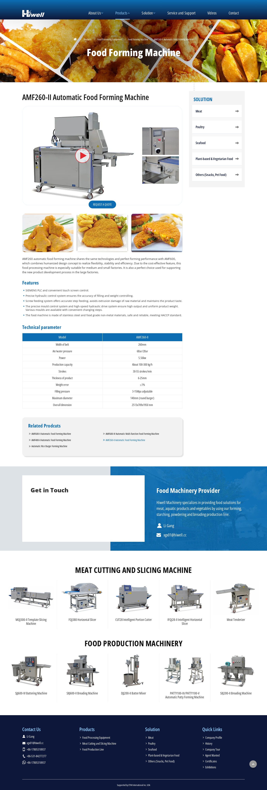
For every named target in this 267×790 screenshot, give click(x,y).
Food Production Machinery (133, 643)
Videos (212, 13)
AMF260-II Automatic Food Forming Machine (125, 440)
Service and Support (181, 13)
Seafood (201, 143)
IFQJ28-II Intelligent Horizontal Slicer (184, 621)
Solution (203, 99)
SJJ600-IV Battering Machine (31, 693)
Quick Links (212, 729)
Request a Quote (102, 204)
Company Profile (213, 738)
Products (87, 39)
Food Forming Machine (138, 39)
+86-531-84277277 (36, 756)
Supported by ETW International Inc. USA (133, 785)
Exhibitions (210, 767)
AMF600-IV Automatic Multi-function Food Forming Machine (132, 433)
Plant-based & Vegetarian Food (214, 159)
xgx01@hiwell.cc (175, 535)
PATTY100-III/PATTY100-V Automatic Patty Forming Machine (184, 695)
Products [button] (121, 13)
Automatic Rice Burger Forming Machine (49, 446)
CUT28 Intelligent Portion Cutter (133, 619)
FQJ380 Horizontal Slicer (82, 619)
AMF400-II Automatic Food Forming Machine (51, 440)
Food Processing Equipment (109, 39)
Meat (199, 111)
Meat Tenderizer (236, 619)
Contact (234, 13)
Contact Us (31, 729)
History (208, 743)
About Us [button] (94, 13)
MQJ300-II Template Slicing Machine (31, 621)
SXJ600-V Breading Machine (82, 693)
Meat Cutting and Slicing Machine (133, 570)
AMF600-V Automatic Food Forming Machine (51, 433)
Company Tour (212, 749)
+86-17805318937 (36, 749)
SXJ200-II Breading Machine (236, 693)
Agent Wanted (212, 755)
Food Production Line (93, 749)
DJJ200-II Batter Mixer (133, 693)
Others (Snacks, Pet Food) (211, 174)
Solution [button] (147, 13)
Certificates (211, 761)
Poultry (200, 127)
